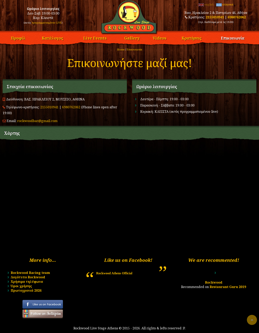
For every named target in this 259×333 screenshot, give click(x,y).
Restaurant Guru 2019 (228, 287)
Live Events (95, 37)
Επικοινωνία (232, 37)
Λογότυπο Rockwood (28, 277)
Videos (159, 37)
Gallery (132, 37)
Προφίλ (18, 37)
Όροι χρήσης (21, 286)
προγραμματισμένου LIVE (47, 22)
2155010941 (215, 17)
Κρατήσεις (192, 37)
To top (252, 320)
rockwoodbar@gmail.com (37, 121)
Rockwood (213, 282)
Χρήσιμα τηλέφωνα (27, 281)
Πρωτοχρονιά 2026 (26, 290)
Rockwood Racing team (30, 272)
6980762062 (237, 17)
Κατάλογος (52, 37)
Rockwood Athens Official (114, 273)
